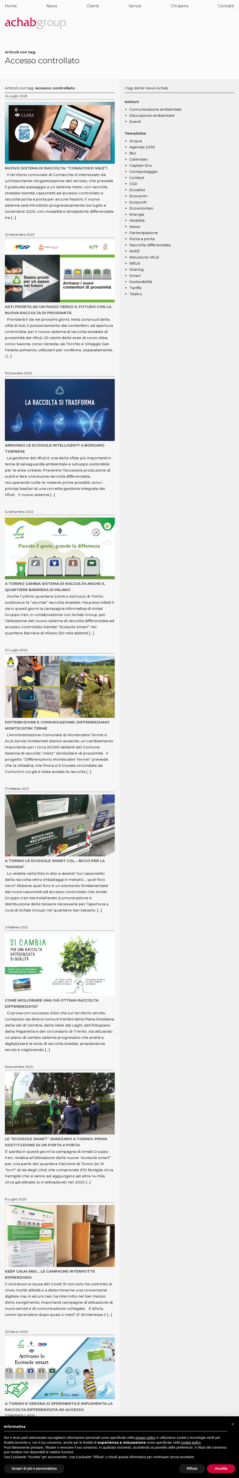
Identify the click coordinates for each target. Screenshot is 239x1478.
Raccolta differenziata (150, 245)
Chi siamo (180, 6)
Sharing (136, 269)
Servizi (135, 6)
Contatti (226, 6)
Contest (136, 177)
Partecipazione (143, 232)
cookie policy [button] (190, 1442)
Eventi (135, 121)
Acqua (135, 141)
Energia (136, 214)
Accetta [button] (221, 1468)
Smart (135, 275)
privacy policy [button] (145, 1438)
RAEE (134, 251)
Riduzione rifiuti (144, 257)
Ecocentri (138, 196)
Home (11, 6)
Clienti (93, 6)
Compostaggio (143, 171)
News (51, 6)
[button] (233, 1424)
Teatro (135, 294)
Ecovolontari (141, 208)
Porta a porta (142, 238)
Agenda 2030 (142, 147)
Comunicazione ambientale (155, 109)
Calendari (138, 159)
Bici (132, 153)
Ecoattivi (137, 190)
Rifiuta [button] (192, 1468)
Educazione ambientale (152, 115)
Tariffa (135, 287)
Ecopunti (137, 202)
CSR (133, 183)
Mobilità (137, 220)
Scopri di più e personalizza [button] (34, 1468)
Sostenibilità (140, 281)
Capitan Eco (140, 165)
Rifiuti (134, 263)
